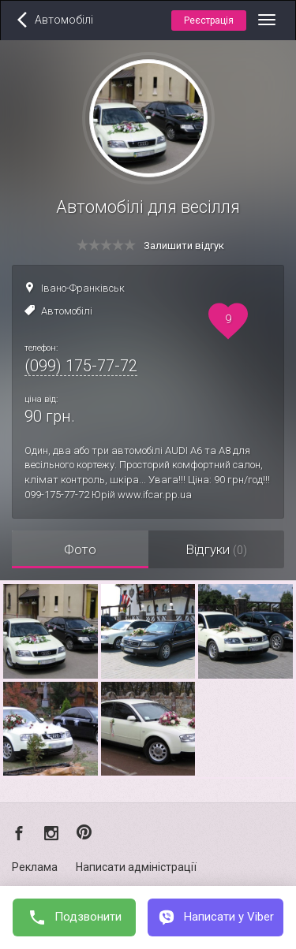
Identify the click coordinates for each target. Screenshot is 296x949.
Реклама (35, 867)
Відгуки (216, 549)
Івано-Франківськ (83, 288)
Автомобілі (66, 311)
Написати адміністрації (136, 867)
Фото (80, 549)
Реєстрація (209, 20)
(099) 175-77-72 (80, 365)
